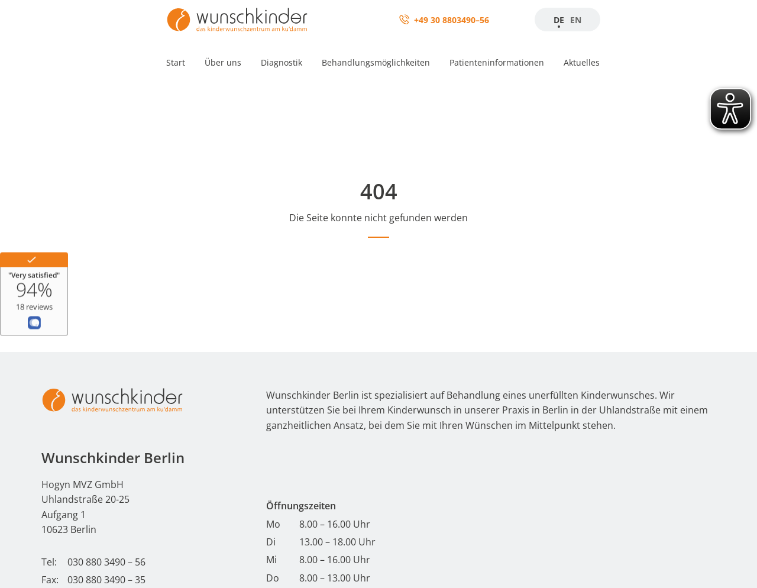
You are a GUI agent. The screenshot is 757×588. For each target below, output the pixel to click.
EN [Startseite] (575, 19)
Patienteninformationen (496, 62)
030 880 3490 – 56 (106, 561)
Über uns (223, 62)
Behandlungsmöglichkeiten (376, 62)
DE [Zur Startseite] (559, 19)
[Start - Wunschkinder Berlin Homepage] (112, 400)
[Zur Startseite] (237, 19)
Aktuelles (582, 62)
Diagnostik (281, 62)
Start (175, 62)
